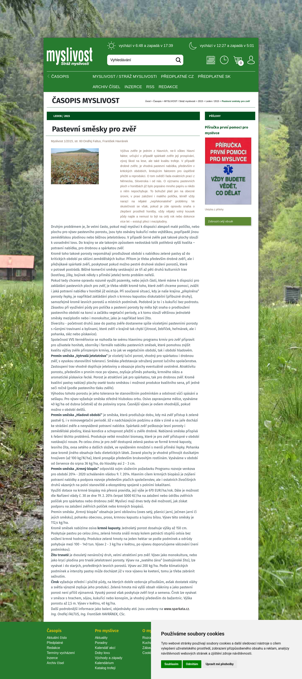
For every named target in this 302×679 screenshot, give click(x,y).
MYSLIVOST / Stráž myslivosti (125, 76)
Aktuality (101, 637)
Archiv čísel (106, 87)
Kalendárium (104, 663)
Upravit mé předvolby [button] (219, 664)
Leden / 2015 (212, 101)
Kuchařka (149, 643)
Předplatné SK (214, 76)
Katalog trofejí (105, 668)
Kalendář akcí (105, 648)
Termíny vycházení (61, 653)
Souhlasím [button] (171, 664)
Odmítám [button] (192, 664)
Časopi (157, 101)
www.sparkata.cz (176, 609)
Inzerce (52, 658)
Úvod (148, 101)
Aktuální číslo (57, 637)
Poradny (101, 643)
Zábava (148, 648)
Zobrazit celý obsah (220, 221)
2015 (200, 101)
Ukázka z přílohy (214, 209)
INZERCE (133, 87)
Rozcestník (150, 637)
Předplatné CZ (177, 76)
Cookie (148, 653)
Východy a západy (108, 658)
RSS (150, 87)
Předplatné (55, 643)
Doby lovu (102, 653)
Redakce (168, 87)
